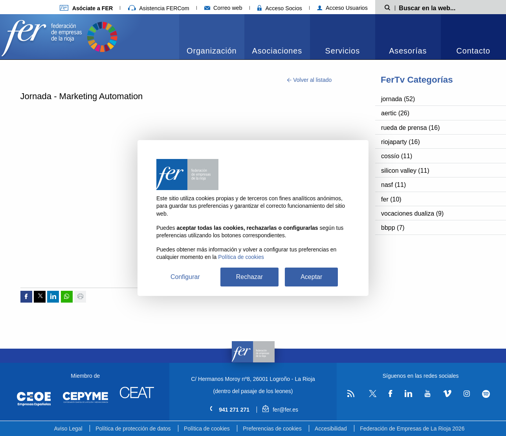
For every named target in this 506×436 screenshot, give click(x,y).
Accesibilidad (331, 428)
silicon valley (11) (405, 170)
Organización (211, 50)
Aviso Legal (68, 428)
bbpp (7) (393, 227)
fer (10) (391, 199)
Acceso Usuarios (342, 8)
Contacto (473, 50)
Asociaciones (277, 50)
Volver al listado (309, 80)
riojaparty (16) (400, 142)
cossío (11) (396, 156)
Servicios (342, 50)
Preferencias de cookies (272, 428)
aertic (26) (395, 113)
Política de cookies (207, 428)
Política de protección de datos (132, 428)
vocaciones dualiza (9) (412, 213)
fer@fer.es (280, 409)
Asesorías (408, 50)
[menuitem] (211, 36)
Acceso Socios (279, 8)
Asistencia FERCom (158, 8)
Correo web (223, 8)
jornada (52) (398, 99)
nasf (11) (393, 184)
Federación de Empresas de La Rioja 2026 (412, 428)
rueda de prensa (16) (410, 127)
